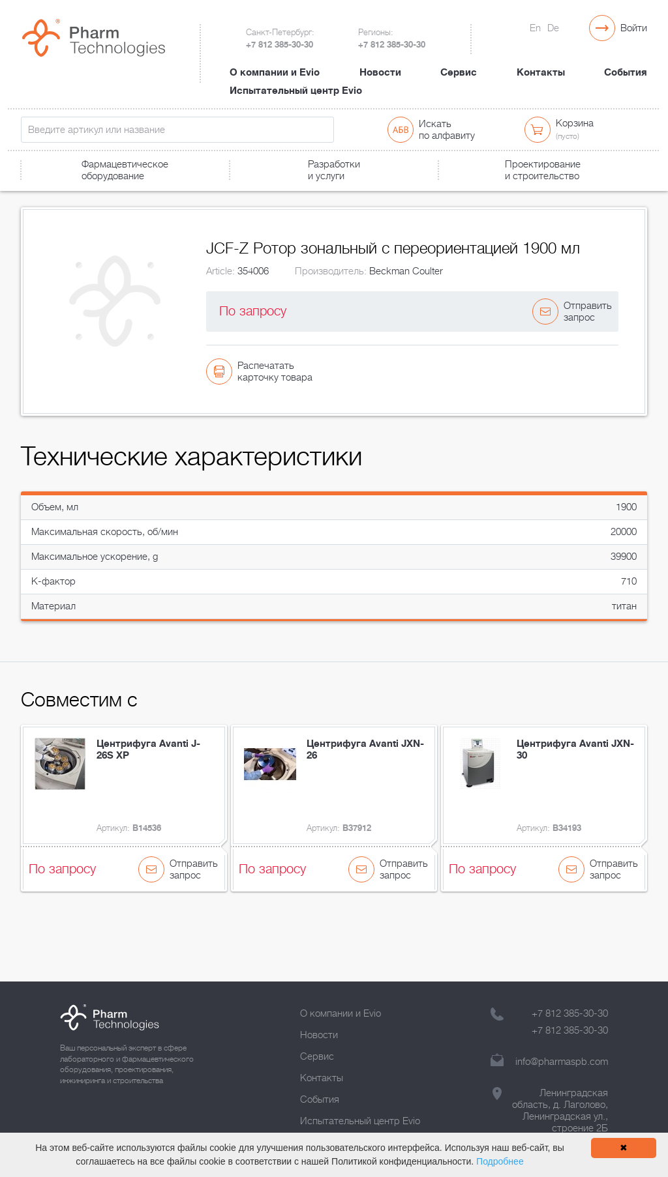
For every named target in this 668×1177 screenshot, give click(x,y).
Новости (380, 60)
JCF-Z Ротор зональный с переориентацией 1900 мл (305, 193)
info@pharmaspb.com (561, 1062)
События (625, 60)
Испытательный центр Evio (296, 79)
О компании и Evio (275, 60)
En (535, 28)
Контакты (541, 60)
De (553, 28)
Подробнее (500, 1161)
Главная (36, 193)
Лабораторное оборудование (127, 193)
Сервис (458, 60)
